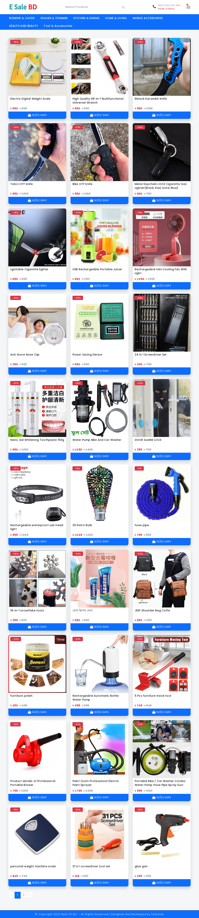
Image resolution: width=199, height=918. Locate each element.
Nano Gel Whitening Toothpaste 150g (37, 440)
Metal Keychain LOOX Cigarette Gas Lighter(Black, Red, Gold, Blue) (161, 186)
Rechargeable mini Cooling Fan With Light (161, 271)
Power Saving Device (87, 355)
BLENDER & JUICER (22, 18)
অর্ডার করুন (37, 115)
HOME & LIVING (116, 18)
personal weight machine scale (33, 866)
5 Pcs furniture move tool (153, 696)
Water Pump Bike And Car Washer (96, 440)
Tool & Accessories (58, 26)
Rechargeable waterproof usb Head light (36, 527)
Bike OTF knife (82, 184)
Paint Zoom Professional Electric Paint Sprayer (95, 783)
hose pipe (142, 525)
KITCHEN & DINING (86, 18)
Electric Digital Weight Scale (30, 99)
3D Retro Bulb (82, 525)
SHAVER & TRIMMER (54, 18)
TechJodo (157, 914)
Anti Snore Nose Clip (24, 355)
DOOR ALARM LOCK (148, 440)
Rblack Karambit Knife (151, 99)
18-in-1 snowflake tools (27, 610)
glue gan (141, 866)
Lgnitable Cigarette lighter (29, 269)
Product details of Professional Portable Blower (32, 783)
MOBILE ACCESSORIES (148, 18)
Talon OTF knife (21, 184)
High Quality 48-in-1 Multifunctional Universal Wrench (98, 101)
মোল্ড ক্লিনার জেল (82, 610)
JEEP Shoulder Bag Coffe (152, 610)
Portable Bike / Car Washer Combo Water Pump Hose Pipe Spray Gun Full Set (160, 783)
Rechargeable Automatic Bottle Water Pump (95, 698)
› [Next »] (29, 895)
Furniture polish (21, 696)
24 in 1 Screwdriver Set (151, 355)
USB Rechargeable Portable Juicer (97, 269)
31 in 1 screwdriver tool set (91, 866)
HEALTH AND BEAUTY (23, 26)
